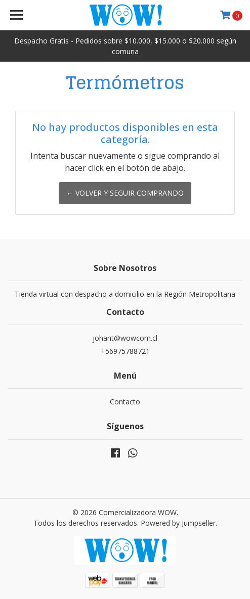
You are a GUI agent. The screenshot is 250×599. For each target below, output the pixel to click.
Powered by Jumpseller (178, 523)
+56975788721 (125, 351)
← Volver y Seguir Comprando (125, 193)
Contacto (125, 401)
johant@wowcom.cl (125, 338)
